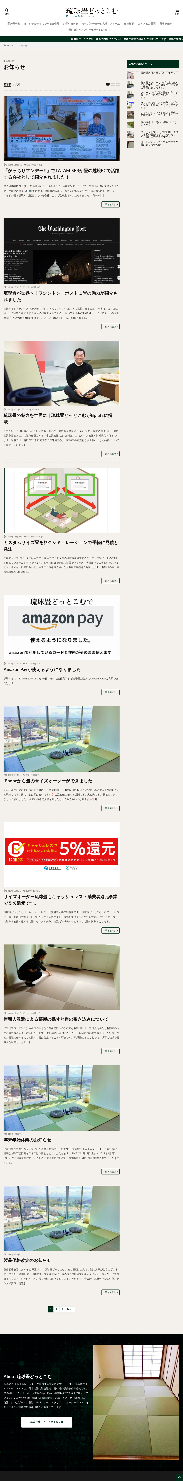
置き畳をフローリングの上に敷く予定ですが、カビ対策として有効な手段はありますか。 (159, 85)
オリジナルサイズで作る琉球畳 (41, 23)
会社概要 (129, 23)
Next (69, 1309)
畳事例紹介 (166, 23)
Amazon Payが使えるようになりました (42, 669)
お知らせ (23, 45)
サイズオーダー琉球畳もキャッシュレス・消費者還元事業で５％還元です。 (60, 900)
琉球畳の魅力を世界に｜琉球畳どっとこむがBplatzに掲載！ (58, 418)
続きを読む (110, 204)
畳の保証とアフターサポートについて (89, 29)
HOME (10, 45)
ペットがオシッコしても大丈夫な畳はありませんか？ (159, 143)
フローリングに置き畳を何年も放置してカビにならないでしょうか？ (159, 95)
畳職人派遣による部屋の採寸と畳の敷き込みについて (56, 1019)
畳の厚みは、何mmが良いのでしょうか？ (159, 123)
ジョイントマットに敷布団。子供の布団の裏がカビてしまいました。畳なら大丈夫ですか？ (159, 134)
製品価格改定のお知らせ (27, 1260)
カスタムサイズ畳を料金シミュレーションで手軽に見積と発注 (61, 545)
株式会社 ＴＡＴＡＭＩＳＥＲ (46, 1421)
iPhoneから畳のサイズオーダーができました (48, 780)
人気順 (16, 84)
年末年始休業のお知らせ (27, 1139)
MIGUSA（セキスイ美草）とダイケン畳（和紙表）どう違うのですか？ (159, 105)
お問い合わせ (70, 23)
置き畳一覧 (13, 23)
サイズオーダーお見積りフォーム (101, 23)
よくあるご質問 (146, 23)
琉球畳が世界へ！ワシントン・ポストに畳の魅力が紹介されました (61, 296)
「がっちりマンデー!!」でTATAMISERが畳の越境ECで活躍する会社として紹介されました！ (61, 173)
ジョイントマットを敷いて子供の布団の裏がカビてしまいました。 (159, 114)
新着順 (7, 84)
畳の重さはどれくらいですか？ (158, 72)
